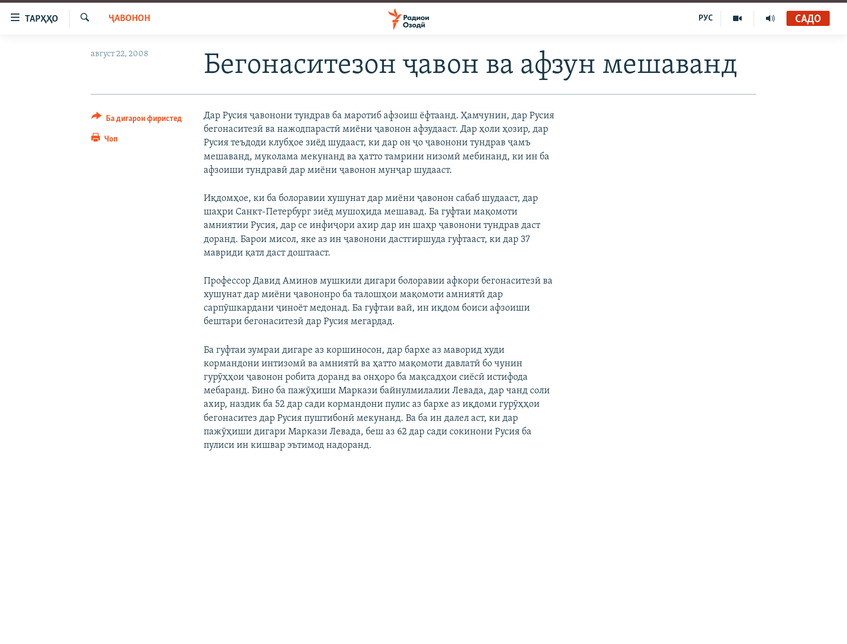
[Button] (136, 120)
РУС (705, 18)
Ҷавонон (129, 19)
